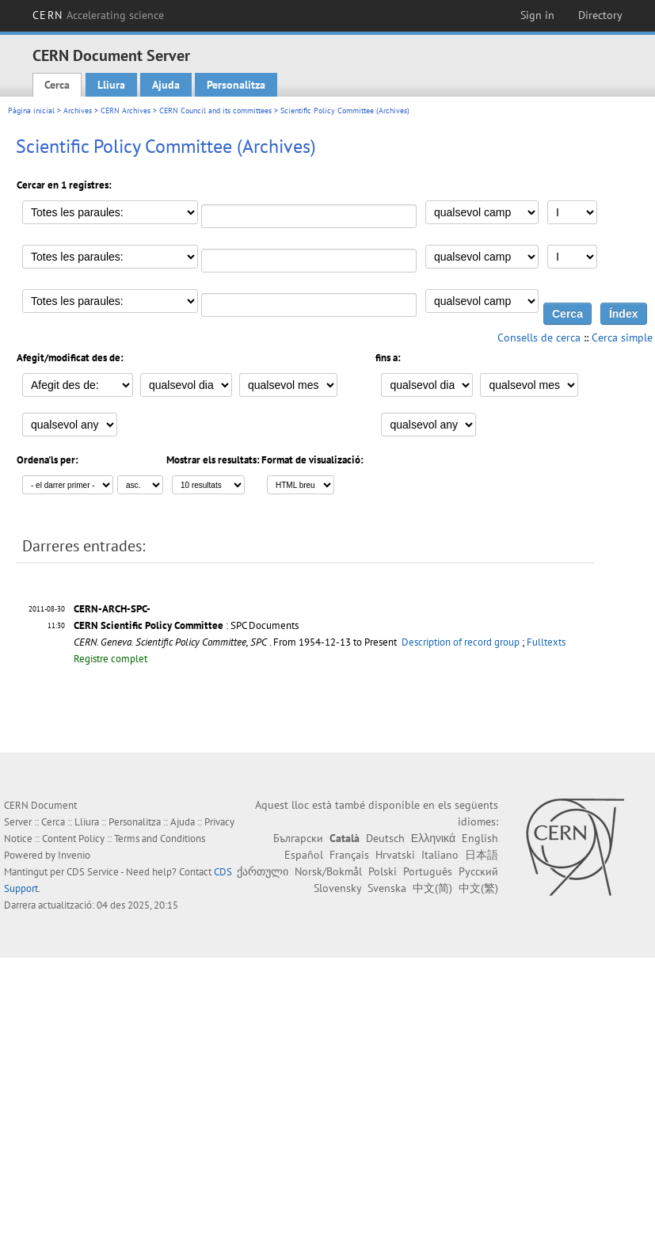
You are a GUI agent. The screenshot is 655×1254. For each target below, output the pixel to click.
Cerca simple (622, 337)
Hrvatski (395, 855)
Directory (600, 15)
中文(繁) (478, 888)
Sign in (537, 15)
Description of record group (461, 642)
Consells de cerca (539, 337)
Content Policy (73, 838)
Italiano (440, 855)
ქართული (262, 871)
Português (427, 871)
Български (298, 838)
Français (349, 855)
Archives (77, 110)
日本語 (481, 855)
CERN (98, 15)
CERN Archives (125, 110)
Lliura (111, 85)
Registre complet (110, 658)
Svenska (386, 888)
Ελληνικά (433, 838)
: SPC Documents (186, 625)
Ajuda (166, 85)
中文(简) (432, 888)
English (480, 838)
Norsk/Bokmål (328, 871)
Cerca (57, 85)
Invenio (74, 855)
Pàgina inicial (31, 110)
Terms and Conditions (159, 838)
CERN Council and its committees (215, 110)
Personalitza (236, 85)
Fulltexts (546, 642)
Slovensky (337, 888)
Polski (382, 871)
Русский (478, 871)
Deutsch (385, 838)
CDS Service (93, 872)
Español (303, 855)
